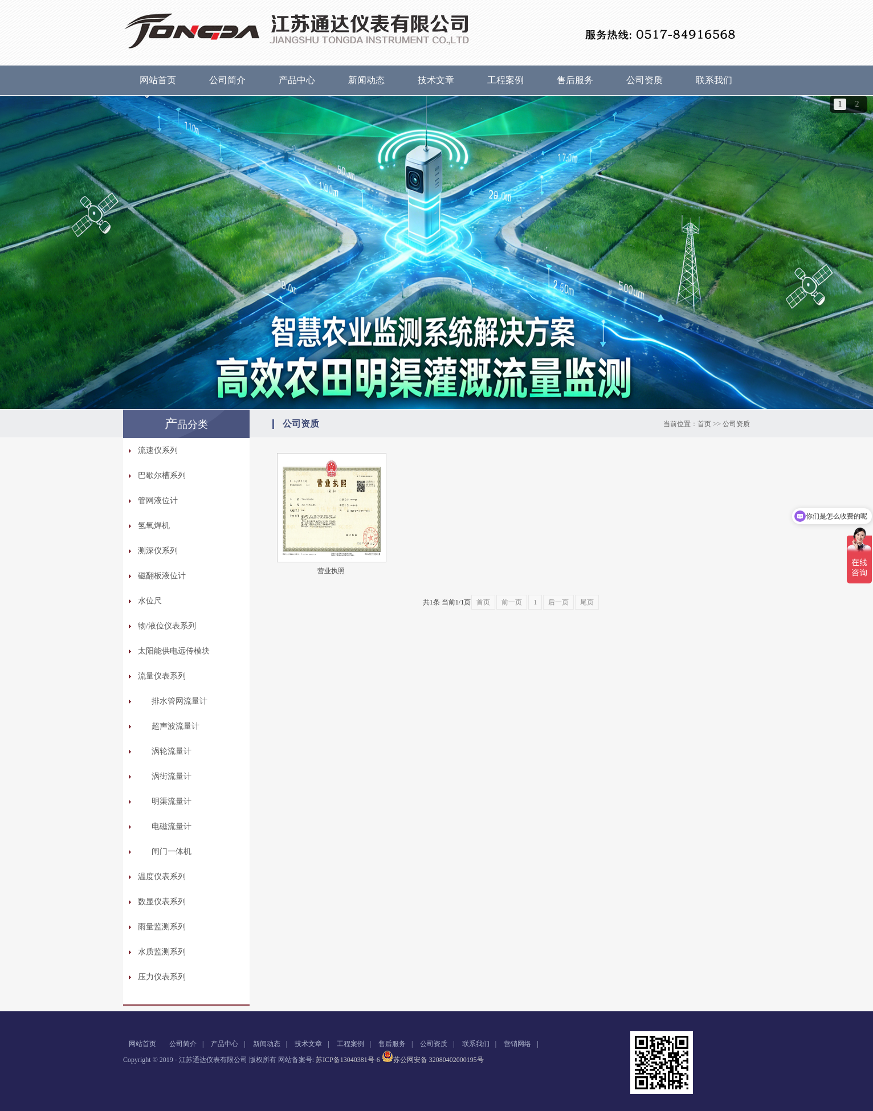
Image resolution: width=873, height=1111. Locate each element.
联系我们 (714, 80)
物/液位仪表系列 (167, 626)
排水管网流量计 (179, 701)
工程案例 (505, 80)
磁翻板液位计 (162, 575)
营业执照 (331, 571)
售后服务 (575, 80)
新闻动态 (366, 80)
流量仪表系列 (162, 676)
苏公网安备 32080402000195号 (433, 1060)
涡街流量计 (171, 776)
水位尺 (150, 601)
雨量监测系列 (162, 926)
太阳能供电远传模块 (174, 651)
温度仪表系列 (162, 876)
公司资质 (644, 80)
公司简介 (227, 80)
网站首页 (158, 80)
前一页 (511, 602)
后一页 (558, 602)
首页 (704, 424)
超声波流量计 (175, 726)
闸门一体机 (171, 851)
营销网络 (517, 1044)
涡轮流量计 (171, 751)
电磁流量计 (171, 826)
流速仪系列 (158, 450)
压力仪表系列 (162, 977)
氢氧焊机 (154, 525)
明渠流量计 (171, 801)
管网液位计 (158, 500)
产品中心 (297, 80)
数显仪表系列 (162, 901)
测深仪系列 (158, 550)
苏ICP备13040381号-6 (348, 1060)
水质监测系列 (162, 951)
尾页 (587, 602)
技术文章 (436, 80)
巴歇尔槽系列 (162, 475)
